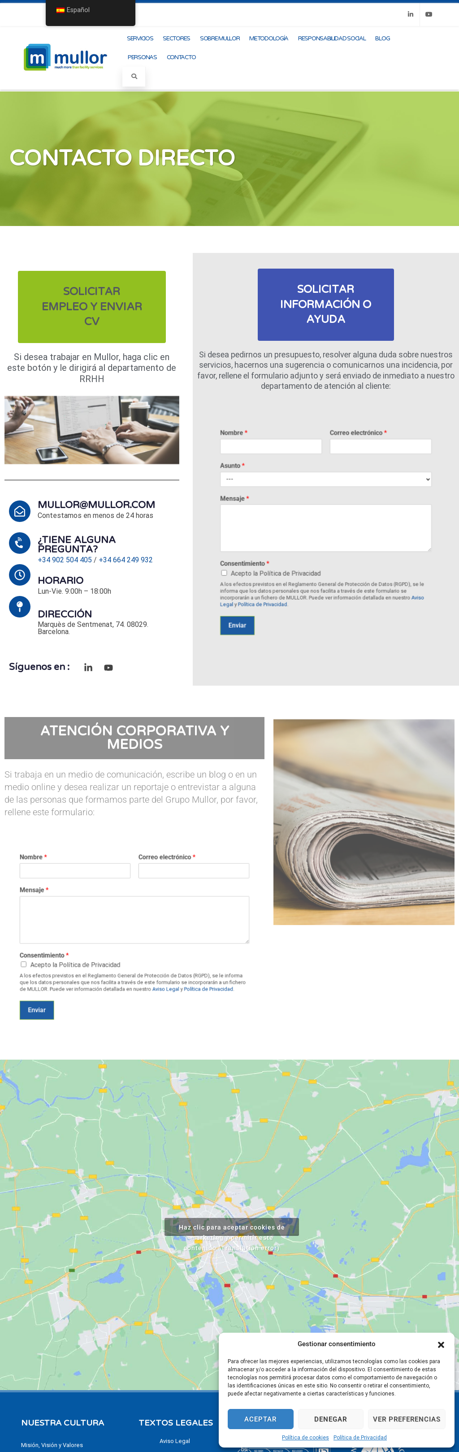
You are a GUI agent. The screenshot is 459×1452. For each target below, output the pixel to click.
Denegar (330, 1419)
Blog (382, 38)
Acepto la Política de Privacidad (303, 549)
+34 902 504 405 (65, 560)
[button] (441, 1343)
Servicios (140, 38)
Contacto (181, 57)
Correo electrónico (340, 487)
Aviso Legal (148, 958)
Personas (142, 57)
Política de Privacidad (360, 1438)
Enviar (287, 572)
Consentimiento (290, 545)
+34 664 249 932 (126, 560)
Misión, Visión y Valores (52, 1445)
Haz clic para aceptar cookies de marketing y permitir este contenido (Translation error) (232, 1230)
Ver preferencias (407, 1419)
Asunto (284, 501)
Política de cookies (305, 1438)
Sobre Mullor (219, 38)
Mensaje (285, 515)
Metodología (268, 38)
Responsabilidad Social (331, 38)
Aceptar (260, 1419)
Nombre (285, 487)
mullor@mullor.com (96, 505)
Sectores (176, 38)
